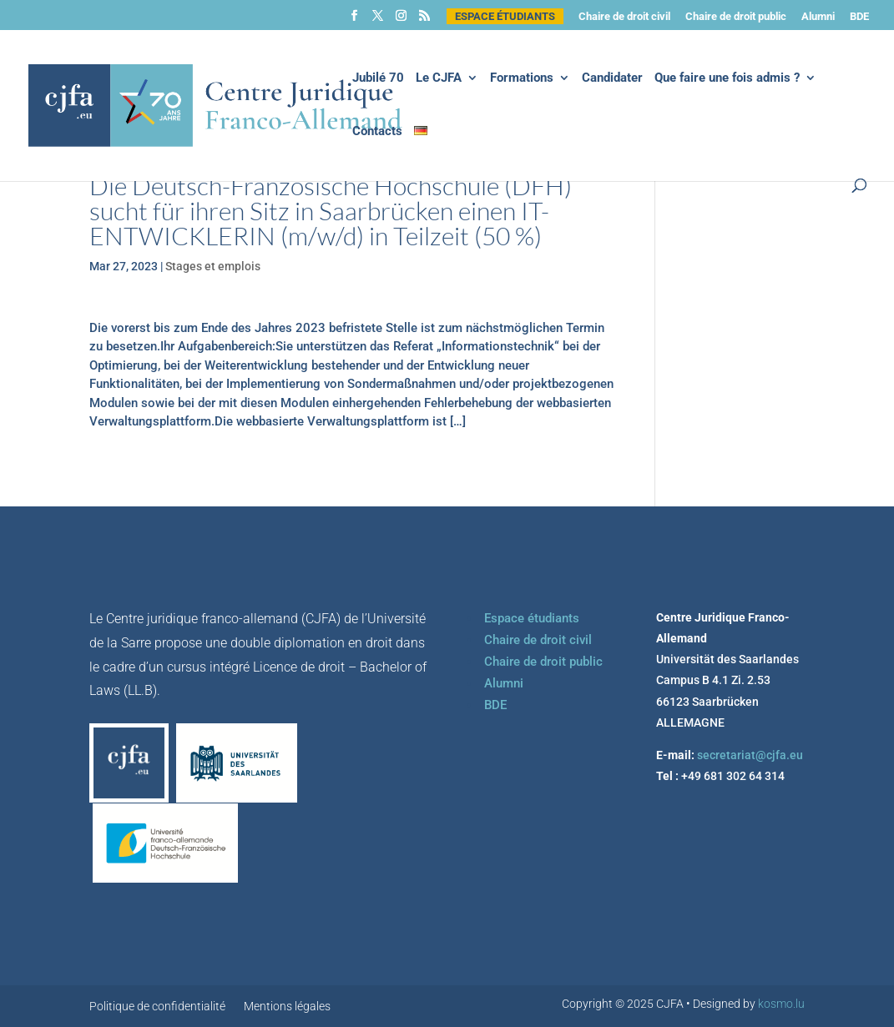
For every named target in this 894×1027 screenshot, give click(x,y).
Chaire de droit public (735, 17)
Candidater (612, 78)
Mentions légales (287, 1006)
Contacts (377, 131)
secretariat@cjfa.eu (750, 755)
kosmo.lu (781, 1003)
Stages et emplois (212, 266)
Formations (521, 78)
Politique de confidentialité (157, 1006)
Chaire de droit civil (624, 17)
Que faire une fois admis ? (727, 78)
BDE (859, 17)
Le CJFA (439, 78)
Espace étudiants (505, 16)
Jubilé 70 (378, 78)
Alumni (818, 17)
